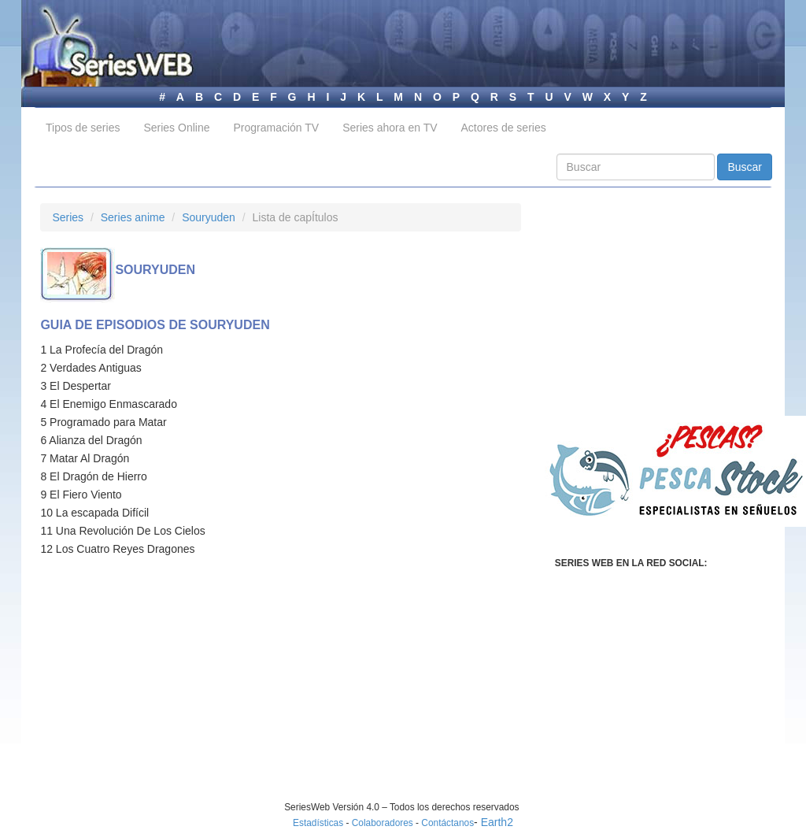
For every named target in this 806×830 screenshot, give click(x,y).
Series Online (176, 127)
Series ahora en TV (389, 127)
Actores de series (503, 127)
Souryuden (208, 217)
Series (67, 217)
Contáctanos (447, 822)
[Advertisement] (172, 690)
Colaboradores (382, 822)
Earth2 (497, 822)
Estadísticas (318, 822)
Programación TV (276, 127)
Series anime (133, 217)
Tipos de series (83, 127)
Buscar (744, 167)
